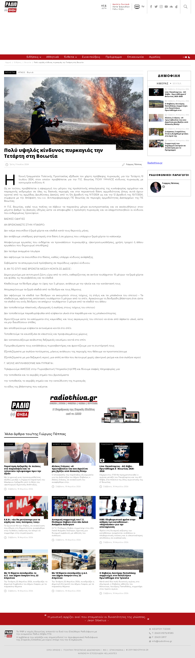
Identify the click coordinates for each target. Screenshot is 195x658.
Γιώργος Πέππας (170, 183)
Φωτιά (30, 72)
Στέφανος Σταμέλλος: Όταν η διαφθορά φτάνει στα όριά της (176, 133)
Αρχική (8, 62)
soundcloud (170, 7)
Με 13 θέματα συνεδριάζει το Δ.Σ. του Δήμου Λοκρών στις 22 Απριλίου (21, 575)
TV (140, 7)
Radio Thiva (11, 6)
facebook (148, 7)
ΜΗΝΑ (177, 83)
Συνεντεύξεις (91, 57)
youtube (164, 7)
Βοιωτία (27, 62)
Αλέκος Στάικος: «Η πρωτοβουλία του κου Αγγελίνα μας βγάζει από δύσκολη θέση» (70, 468)
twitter (154, 7)
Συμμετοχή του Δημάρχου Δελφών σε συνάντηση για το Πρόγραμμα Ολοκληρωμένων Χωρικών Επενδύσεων (175, 146)
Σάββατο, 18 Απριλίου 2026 (20, 489)
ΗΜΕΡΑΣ (163, 83)
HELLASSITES (110, 653)
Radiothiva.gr (155, 163)
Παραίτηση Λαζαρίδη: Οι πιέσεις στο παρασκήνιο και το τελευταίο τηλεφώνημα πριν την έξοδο (22, 470)
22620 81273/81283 (164, 633)
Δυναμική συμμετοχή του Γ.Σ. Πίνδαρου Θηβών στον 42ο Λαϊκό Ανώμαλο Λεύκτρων (70, 522)
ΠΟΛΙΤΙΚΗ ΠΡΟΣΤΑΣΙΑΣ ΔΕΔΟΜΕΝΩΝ (82, 650)
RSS (105, 650)
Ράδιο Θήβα (115, 9)
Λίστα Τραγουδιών (118, 7)
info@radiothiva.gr (162, 641)
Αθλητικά (52, 57)
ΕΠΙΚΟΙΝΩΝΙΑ (116, 650)
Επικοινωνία (135, 57)
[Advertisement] (97, 34)
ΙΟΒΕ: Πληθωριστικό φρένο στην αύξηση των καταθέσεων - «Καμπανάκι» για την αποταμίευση (117, 523)
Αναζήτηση (185, 7)
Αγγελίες (154, 57)
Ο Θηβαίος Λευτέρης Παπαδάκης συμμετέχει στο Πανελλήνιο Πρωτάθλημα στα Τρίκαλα (117, 575)
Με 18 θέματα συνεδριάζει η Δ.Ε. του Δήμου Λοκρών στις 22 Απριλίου (69, 575)
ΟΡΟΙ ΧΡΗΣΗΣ (54, 650)
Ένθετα (69, 57)
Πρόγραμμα (114, 57)
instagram (159, 7)
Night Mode (187, 57)
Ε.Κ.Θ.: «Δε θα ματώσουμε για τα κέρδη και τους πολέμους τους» (22, 520)
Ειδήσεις (33, 57)
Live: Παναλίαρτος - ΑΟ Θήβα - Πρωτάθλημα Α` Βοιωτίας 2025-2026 (116, 468)
